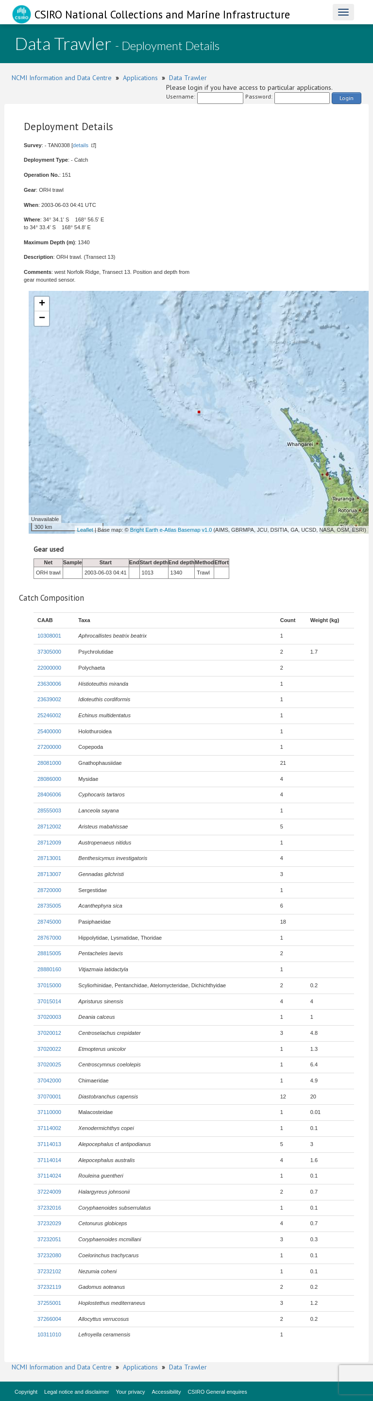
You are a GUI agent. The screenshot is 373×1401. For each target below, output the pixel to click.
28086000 (49, 779)
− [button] (42, 318)
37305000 (49, 652)
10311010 (49, 1334)
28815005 (49, 953)
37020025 (49, 1064)
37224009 (49, 1192)
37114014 (49, 1160)
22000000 (49, 668)
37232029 (49, 1223)
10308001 (49, 636)
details (80, 145)
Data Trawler (188, 77)
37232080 (49, 1255)
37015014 (49, 1001)
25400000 (49, 731)
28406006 (49, 794)
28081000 (49, 763)
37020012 (49, 1033)
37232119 (49, 1287)
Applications (140, 77)
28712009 (49, 842)
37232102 (49, 1271)
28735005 (49, 906)
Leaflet (85, 530)
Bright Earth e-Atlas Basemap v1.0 (171, 530)
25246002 (49, 715)
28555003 (49, 810)
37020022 (49, 1049)
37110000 (49, 1112)
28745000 (49, 922)
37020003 (49, 1017)
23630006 (49, 684)
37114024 (49, 1176)
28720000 (49, 890)
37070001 (49, 1096)
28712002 (49, 826)
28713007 (49, 874)
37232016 (49, 1208)
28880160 (49, 969)
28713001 (49, 858)
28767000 (49, 938)
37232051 (49, 1239)
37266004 (49, 1319)
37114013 (49, 1144)
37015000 (49, 985)
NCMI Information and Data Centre (62, 77)
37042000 (49, 1080)
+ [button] (42, 304)
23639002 (49, 699)
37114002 (49, 1128)
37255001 (49, 1303)
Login (346, 97)
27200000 (49, 747)
